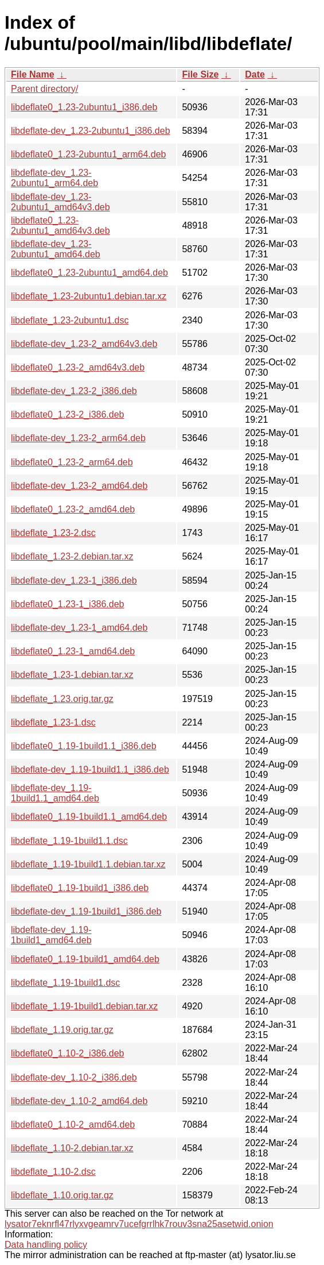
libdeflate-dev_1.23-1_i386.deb (74, 580)
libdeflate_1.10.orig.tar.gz (62, 1195)
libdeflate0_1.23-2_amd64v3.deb (78, 367)
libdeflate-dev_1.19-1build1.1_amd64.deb (55, 793)
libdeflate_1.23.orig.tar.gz (62, 699)
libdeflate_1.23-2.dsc (53, 533)
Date (255, 74)
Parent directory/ (44, 89)
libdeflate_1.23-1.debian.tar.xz (72, 675)
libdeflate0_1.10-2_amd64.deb (73, 1124)
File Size (200, 74)
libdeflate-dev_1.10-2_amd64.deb (79, 1101)
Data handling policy (46, 1244)
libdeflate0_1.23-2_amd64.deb (73, 509)
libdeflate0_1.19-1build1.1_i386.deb (84, 746)
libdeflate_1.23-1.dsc (53, 722)
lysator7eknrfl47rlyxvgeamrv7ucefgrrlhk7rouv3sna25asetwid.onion (139, 1224)
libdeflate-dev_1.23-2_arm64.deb (78, 438)
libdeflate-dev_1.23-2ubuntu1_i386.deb (90, 131)
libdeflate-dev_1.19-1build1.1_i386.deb (90, 769)
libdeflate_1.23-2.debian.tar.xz (72, 556)
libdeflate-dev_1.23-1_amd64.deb (79, 627)
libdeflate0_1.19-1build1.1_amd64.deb (89, 817)
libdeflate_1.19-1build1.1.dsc (69, 841)
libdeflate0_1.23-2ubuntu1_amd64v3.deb (60, 225)
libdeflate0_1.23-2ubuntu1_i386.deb (84, 107)
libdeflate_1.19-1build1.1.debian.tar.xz (88, 864)
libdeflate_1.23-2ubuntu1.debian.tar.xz (88, 296)
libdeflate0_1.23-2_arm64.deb (72, 462)
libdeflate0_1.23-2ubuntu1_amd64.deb (89, 272)
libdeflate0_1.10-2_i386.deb (67, 1053)
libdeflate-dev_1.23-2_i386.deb (74, 391)
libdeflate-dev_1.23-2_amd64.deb (79, 486)
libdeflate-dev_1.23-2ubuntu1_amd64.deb (55, 249)
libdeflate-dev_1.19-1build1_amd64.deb (51, 935)
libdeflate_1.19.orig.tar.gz (62, 1030)
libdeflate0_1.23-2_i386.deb (67, 414)
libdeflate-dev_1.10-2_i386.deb (74, 1077)
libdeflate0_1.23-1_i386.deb (67, 604)
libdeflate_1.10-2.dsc (53, 1172)
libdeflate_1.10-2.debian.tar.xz (72, 1148)
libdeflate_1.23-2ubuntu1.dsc (70, 320)
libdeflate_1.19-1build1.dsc (65, 983)
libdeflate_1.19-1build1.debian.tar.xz (84, 1006)
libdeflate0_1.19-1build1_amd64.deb (85, 959)
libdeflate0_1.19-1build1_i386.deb (80, 888)
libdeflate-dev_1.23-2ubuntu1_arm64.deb (54, 178)
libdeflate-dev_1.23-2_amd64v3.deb (84, 344)
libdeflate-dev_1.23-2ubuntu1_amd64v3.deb (60, 202)
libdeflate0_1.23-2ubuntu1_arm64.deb (88, 154)
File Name (32, 74)
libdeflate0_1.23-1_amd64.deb (73, 651)
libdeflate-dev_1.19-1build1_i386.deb (86, 911)
